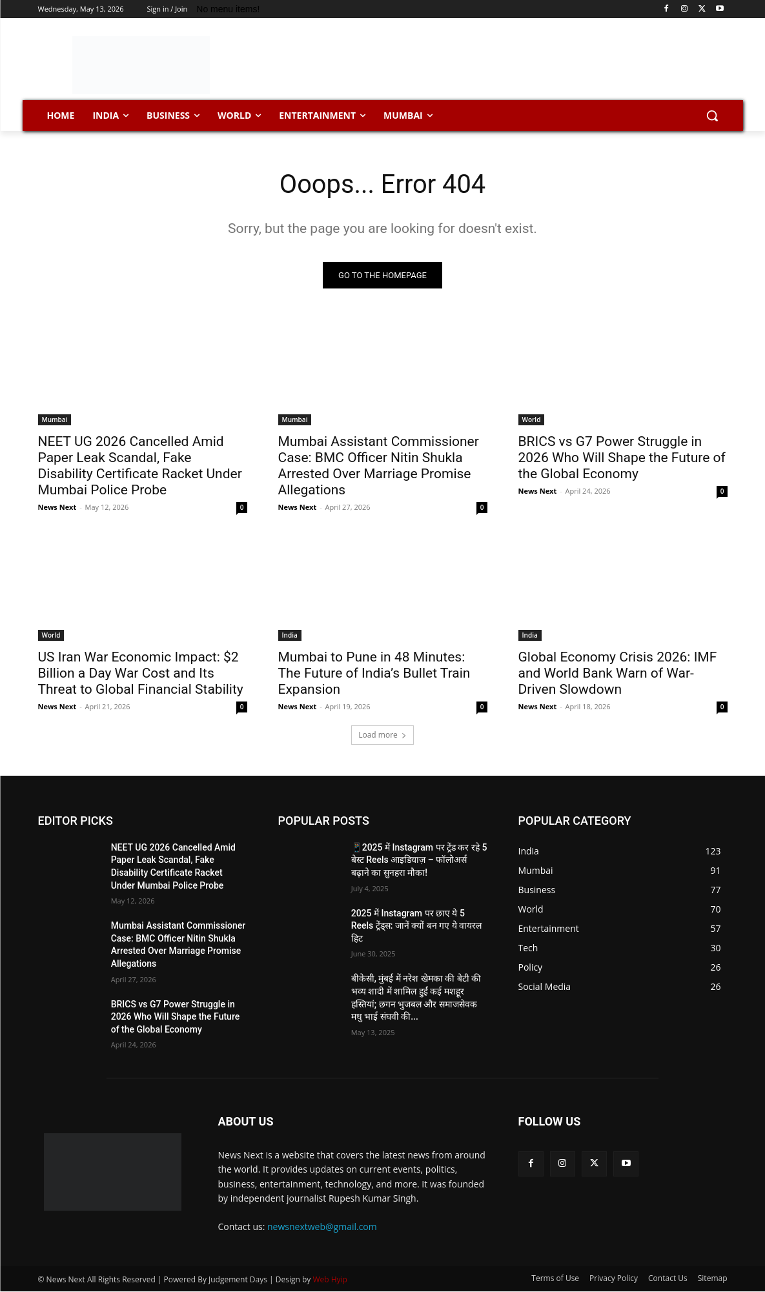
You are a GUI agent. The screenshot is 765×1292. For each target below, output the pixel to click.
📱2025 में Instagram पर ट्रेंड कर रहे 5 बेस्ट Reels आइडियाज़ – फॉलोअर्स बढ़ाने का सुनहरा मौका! (419, 860)
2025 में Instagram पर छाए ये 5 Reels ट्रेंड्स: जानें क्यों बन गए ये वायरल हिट (416, 926)
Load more (382, 734)
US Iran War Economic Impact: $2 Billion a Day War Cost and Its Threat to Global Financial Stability (140, 673)
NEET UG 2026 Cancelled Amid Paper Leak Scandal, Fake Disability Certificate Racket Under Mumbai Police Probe (140, 466)
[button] (712, 115)
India (290, 635)
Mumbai (55, 419)
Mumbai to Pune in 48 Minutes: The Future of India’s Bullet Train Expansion (374, 673)
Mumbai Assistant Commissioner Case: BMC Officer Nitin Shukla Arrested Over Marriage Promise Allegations (378, 466)
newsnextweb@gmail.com (322, 1226)
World (531, 419)
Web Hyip (329, 1280)
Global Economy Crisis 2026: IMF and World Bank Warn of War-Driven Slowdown (617, 673)
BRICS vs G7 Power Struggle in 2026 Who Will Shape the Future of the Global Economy (622, 457)
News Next (57, 507)
